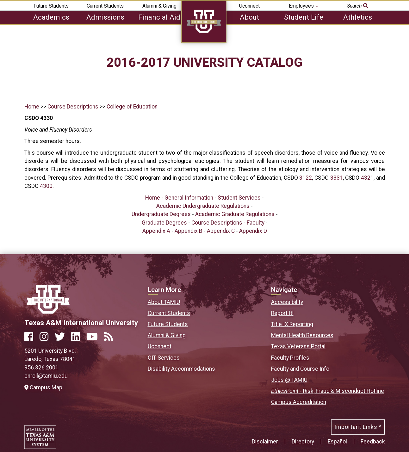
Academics (51, 17)
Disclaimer (265, 441)
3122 (305, 178)
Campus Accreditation (298, 402)
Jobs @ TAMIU (289, 380)
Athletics (357, 17)
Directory (303, 441)
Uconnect (249, 6)
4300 (46, 186)
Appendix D (253, 231)
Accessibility (287, 302)
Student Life (303, 17)
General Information (188, 198)
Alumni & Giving (159, 6)
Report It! (282, 313)
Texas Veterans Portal (298, 346)
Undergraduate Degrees (161, 214)
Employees (303, 6)
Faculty (255, 223)
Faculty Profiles (290, 358)
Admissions (105, 17)
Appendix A (156, 231)
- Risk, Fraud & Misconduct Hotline (327, 391)
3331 (336, 178)
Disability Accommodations (181, 369)
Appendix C (221, 231)
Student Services (239, 198)
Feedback (373, 441)
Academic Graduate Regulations (235, 214)
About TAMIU (164, 302)
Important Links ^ (357, 427)
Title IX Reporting (292, 324)
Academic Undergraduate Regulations (203, 206)
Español (337, 441)
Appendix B (188, 231)
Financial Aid (159, 17)
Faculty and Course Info (300, 369)
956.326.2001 (41, 367)
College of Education (132, 106)
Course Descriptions (72, 106)
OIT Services (164, 358)
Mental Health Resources (302, 335)
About (249, 17)
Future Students (51, 6)
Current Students (105, 6)
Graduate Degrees (164, 223)
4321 (367, 178)
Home (31, 106)
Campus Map (43, 387)
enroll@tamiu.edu (46, 376)
